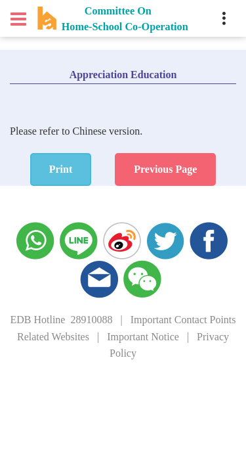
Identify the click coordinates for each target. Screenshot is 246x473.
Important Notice (143, 336)
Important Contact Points (183, 319)
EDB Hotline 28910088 (61, 319)
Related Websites (53, 336)
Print (61, 169)
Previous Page (165, 169)
